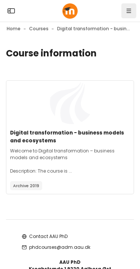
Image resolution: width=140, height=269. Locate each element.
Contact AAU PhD (48, 236)
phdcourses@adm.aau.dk (59, 247)
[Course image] (70, 103)
